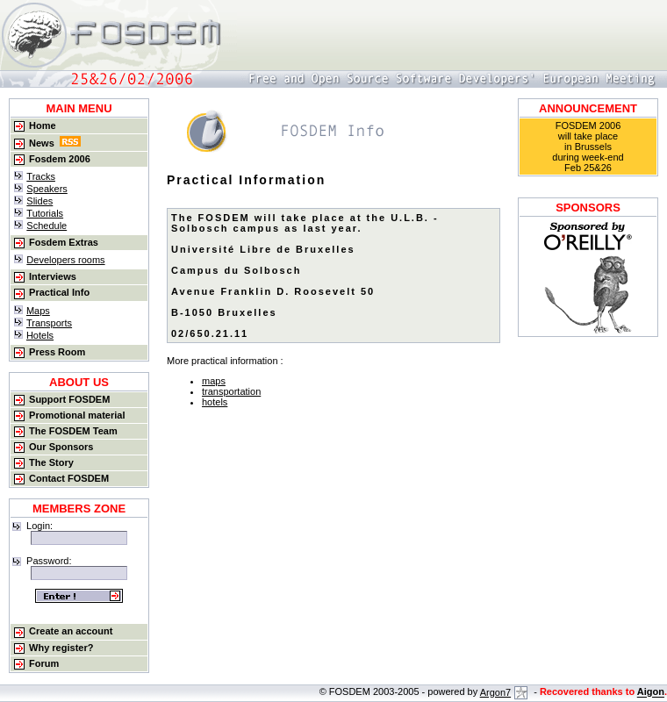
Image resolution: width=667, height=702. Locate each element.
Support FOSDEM (69, 399)
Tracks (40, 176)
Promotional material (77, 415)
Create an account (70, 631)
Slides (39, 201)
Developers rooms (65, 259)
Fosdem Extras (63, 242)
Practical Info (59, 292)
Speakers (46, 188)
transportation (231, 391)
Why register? (61, 647)
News (41, 143)
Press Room (57, 352)
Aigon (650, 692)
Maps (38, 310)
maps (214, 381)
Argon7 (503, 692)
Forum (44, 663)
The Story (51, 462)
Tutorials (44, 213)
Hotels (40, 335)
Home (42, 125)
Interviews (52, 276)
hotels (214, 402)
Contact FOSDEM (69, 478)
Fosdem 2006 (59, 159)
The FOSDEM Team (73, 431)
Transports (49, 323)
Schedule (46, 225)
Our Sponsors (61, 446)
